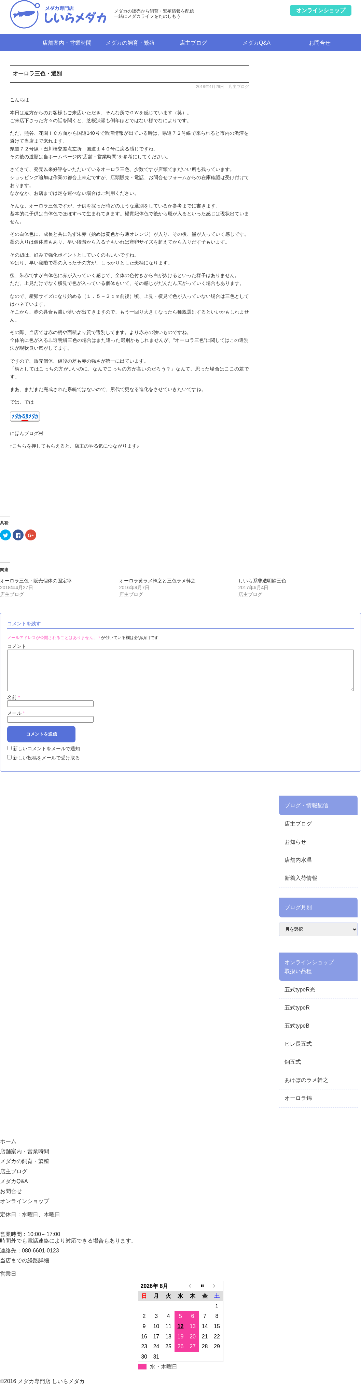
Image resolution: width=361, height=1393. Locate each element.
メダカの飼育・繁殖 (130, 43)
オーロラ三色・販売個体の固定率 (36, 580)
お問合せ (320, 43)
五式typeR (297, 1016)
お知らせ (295, 850)
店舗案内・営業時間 (67, 43)
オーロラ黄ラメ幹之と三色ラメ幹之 (157, 580)
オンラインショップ (24, 1209)
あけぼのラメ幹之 (306, 1088)
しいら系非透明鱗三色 (262, 580)
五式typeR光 (299, 998)
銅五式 (292, 1070)
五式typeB (296, 1034)
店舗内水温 (298, 868)
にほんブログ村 (26, 433)
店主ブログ (193, 43)
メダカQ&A (256, 43)
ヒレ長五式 (298, 1052)
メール (16, 721)
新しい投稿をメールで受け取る (46, 766)
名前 (13, 705)
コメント (16, 646)
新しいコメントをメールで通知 (46, 756)
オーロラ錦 (298, 1106)
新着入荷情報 (300, 886)
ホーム (23, 42)
